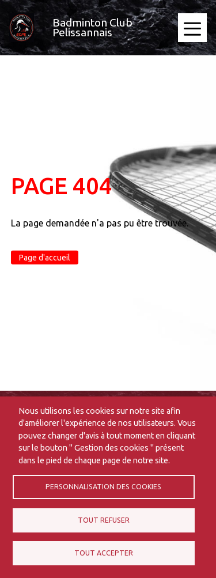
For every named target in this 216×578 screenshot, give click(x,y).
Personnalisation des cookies (103, 486)
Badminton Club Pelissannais (92, 27)
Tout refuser (104, 520)
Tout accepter (103, 553)
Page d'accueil (44, 257)
